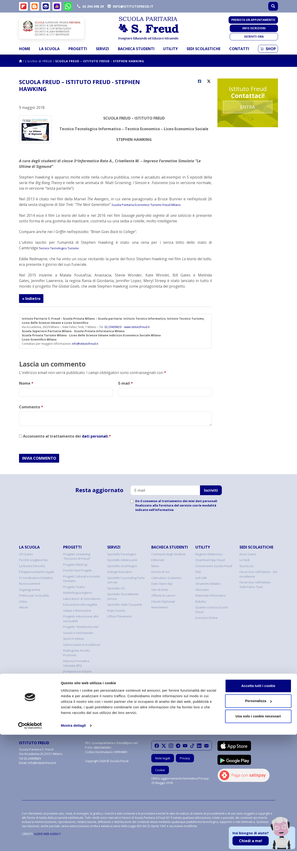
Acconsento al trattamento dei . (65, 436)
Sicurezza (246, 566)
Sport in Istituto (73, 639)
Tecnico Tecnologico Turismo (59, 248)
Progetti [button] (77, 48)
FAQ (198, 572)
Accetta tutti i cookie (258, 802)
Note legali (162, 758)
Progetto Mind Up (75, 564)
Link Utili (201, 578)
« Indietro (31, 298)
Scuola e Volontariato (78, 633)
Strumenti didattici (208, 583)
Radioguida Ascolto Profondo (76, 652)
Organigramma (29, 590)
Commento (31, 406)
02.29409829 (112, 327)
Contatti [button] (239, 48)
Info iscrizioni (254, 28)
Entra (247, 107)
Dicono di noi (160, 572)
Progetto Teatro (74, 587)
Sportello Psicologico (121, 554)
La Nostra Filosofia (32, 566)
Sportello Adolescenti (122, 560)
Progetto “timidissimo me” (81, 627)
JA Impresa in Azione (77, 671)
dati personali (95, 436)
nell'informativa (161, 510)
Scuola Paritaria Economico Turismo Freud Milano (146, 205)
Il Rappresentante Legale (36, 572)
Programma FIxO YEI (77, 677)
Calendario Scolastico (166, 578)
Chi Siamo (26, 554)
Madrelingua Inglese (77, 593)
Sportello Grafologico (122, 566)
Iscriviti (211, 490)
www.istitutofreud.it (137, 327)
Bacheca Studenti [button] (136, 48)
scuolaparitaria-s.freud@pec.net (115, 743)
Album (23, 607)
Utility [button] (170, 48)
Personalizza (258, 817)
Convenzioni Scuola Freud (213, 566)
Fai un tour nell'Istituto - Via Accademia (258, 574)
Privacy (185, 758)
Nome (26, 383)
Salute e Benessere (77, 610)
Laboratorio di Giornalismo (82, 599)
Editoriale (158, 560)
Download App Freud (210, 560)
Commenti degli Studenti (168, 554)
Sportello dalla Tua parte (124, 604)
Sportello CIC (116, 588)
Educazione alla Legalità (80, 604)
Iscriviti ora (254, 37)
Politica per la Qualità (34, 595)
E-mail (125, 383)
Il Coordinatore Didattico (36, 578)
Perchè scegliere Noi (33, 560)
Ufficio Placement (119, 616)
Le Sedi (244, 560)
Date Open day (162, 583)
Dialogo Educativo (119, 572)
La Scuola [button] (49, 48)
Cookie (160, 770)
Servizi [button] (102, 48)
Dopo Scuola (116, 610)
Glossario (202, 590)
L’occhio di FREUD (38, 61)
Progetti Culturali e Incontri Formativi (81, 578)
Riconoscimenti (29, 583)
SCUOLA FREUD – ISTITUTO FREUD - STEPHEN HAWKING (99, 61)
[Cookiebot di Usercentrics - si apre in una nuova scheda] (30, 841)
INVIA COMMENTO (39, 458)
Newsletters (159, 607)
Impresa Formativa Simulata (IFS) (76, 663)
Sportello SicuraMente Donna (123, 596)
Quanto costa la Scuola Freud (211, 609)
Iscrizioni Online (206, 618)
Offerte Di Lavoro (163, 595)
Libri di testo (159, 590)
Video (23, 601)
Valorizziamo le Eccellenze (81, 645)
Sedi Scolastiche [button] (203, 48)
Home (24, 48)
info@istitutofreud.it (85, 344)
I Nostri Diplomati (163, 601)
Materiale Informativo (210, 595)
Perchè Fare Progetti (77, 570)
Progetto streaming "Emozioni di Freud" (77, 556)
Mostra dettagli (73, 842)
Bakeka (200, 601)
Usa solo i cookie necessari (258, 833)
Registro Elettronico (209, 554)
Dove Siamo (247, 554)
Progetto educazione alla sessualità (80, 618)
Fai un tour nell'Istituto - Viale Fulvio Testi (255, 584)
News (155, 566)
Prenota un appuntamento (253, 20)
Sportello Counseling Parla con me (126, 580)
